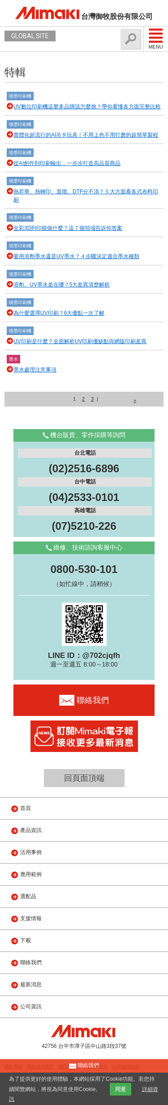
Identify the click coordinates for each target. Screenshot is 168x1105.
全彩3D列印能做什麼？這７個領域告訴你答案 (67, 228)
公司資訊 (31, 1006)
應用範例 (31, 874)
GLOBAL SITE (30, 36)
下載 (25, 940)
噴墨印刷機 (20, 96)
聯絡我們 (31, 962)
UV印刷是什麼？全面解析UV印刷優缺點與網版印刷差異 (79, 341)
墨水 (13, 359)
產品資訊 (31, 830)
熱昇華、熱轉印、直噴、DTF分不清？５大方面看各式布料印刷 (85, 195)
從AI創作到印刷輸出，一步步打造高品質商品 (67, 163)
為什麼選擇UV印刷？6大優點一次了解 (58, 313)
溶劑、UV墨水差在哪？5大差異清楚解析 (61, 285)
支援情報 (31, 918)
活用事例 (31, 852)
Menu (156, 38)
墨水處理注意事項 (34, 370)
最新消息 (31, 984)
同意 (120, 1089)
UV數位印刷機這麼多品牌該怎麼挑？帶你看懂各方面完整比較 (87, 106)
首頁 (25, 808)
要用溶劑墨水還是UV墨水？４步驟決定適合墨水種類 (76, 256)
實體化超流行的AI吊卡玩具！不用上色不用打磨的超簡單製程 (85, 135)
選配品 (28, 896)
